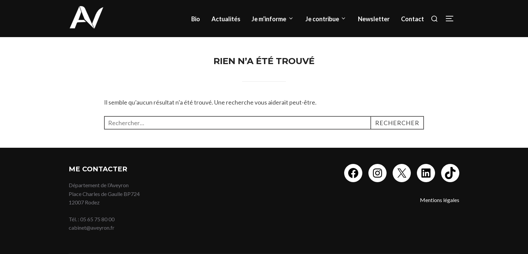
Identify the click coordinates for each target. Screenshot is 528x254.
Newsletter (374, 19)
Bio (195, 19)
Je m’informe (273, 19)
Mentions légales (439, 200)
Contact (412, 19)
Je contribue (326, 19)
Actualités (225, 19)
